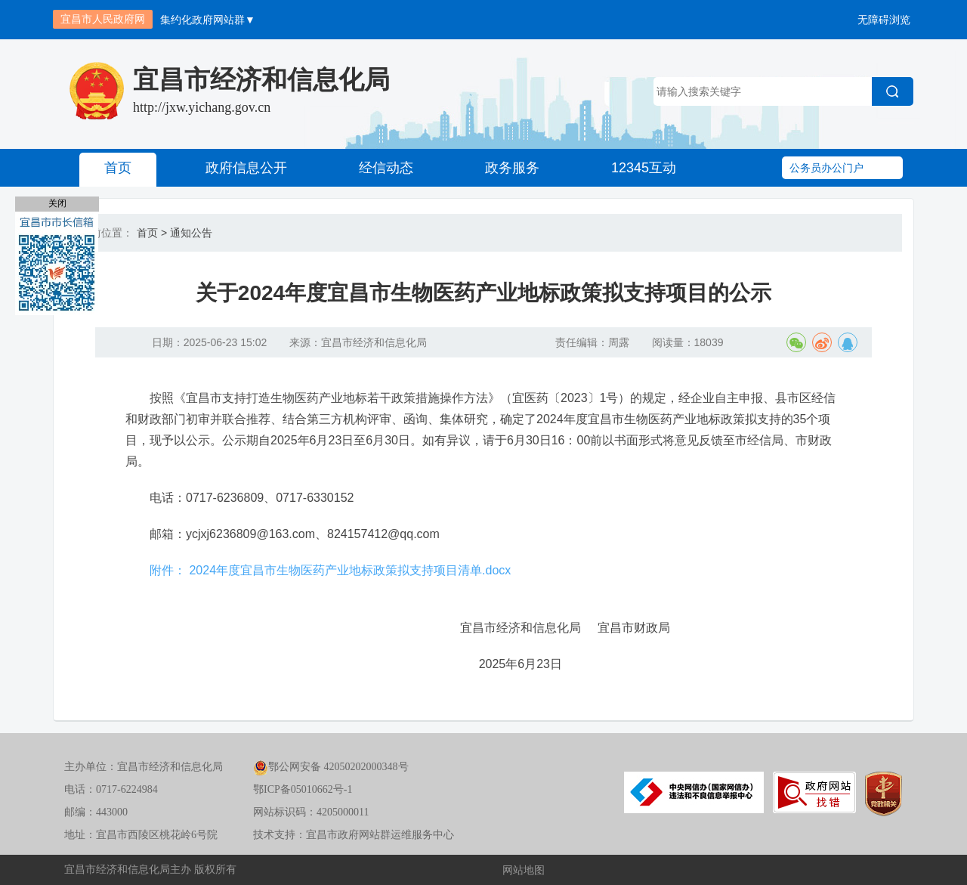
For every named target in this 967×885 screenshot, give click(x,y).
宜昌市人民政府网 (102, 19)
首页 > (152, 233)
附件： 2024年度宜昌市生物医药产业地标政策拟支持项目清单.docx (330, 570)
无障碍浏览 (883, 20)
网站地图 (523, 870)
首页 (117, 167)
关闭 (57, 203)
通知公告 (191, 233)
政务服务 (512, 167)
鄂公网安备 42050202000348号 (331, 766)
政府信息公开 (246, 167)
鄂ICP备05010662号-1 (302, 789)
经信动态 (386, 167)
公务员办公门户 (826, 168)
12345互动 (643, 167)
